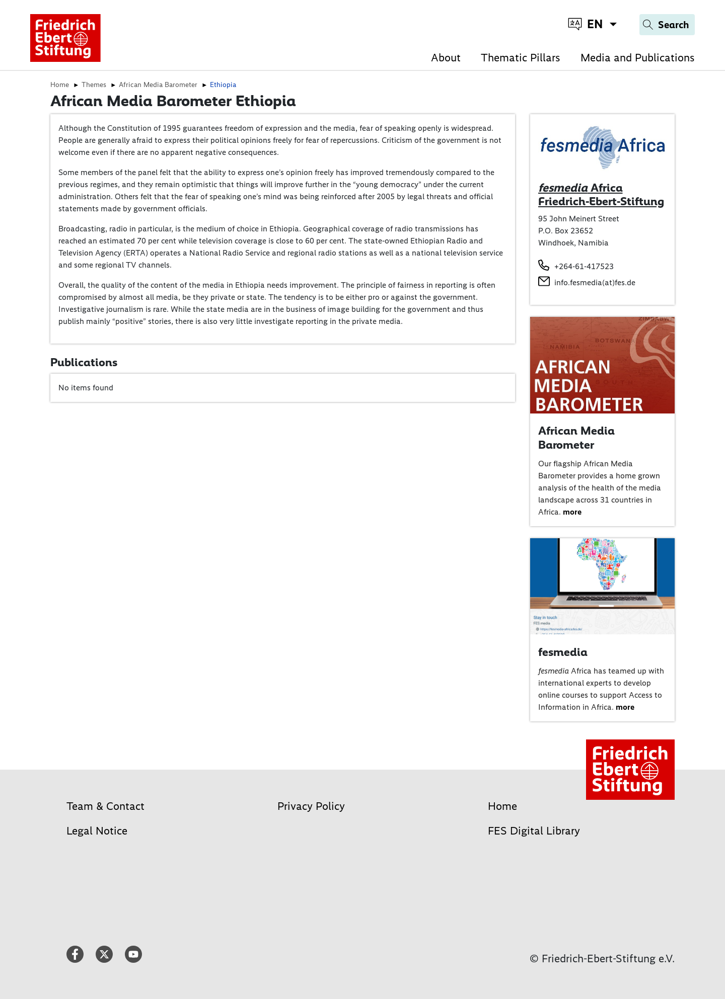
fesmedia (563, 652)
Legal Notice (96, 831)
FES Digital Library (534, 831)
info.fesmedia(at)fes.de (594, 282)
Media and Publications (638, 57)
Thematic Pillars (520, 57)
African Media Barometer (576, 438)
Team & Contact (105, 806)
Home (502, 806)
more (572, 512)
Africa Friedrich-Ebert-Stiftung (601, 195)
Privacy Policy (311, 806)
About (446, 57)
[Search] (667, 24)
